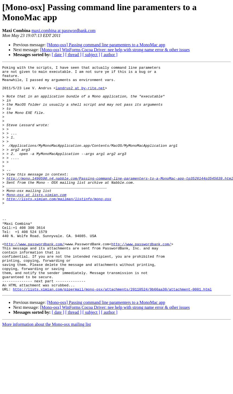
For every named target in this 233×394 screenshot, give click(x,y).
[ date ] (58, 54)
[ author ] (109, 54)
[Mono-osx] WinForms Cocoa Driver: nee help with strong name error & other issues (115, 49)
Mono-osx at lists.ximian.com (36, 220)
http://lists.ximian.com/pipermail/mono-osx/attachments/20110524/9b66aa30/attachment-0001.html (112, 334)
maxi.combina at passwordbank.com (64, 30)
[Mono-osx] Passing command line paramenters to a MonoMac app (106, 44)
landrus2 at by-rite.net (80, 92)
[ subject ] (91, 54)
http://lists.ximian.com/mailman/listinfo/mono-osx (59, 225)
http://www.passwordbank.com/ (34, 280)
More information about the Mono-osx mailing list (46, 369)
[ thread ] (73, 54)
